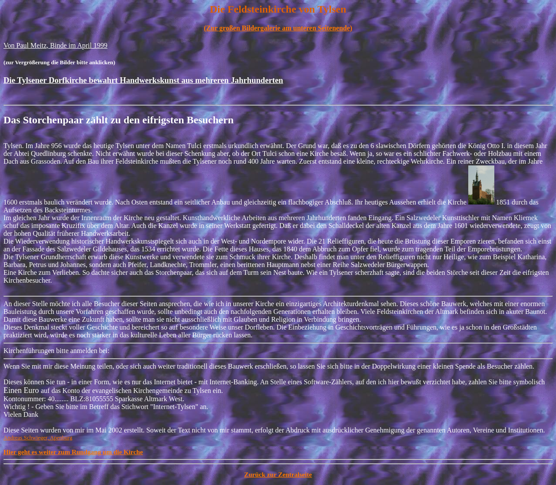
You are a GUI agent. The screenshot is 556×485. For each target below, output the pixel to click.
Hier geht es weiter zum (37, 451)
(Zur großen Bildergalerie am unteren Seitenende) (278, 28)
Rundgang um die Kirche (107, 451)
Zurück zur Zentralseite (278, 474)
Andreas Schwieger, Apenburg (37, 437)
